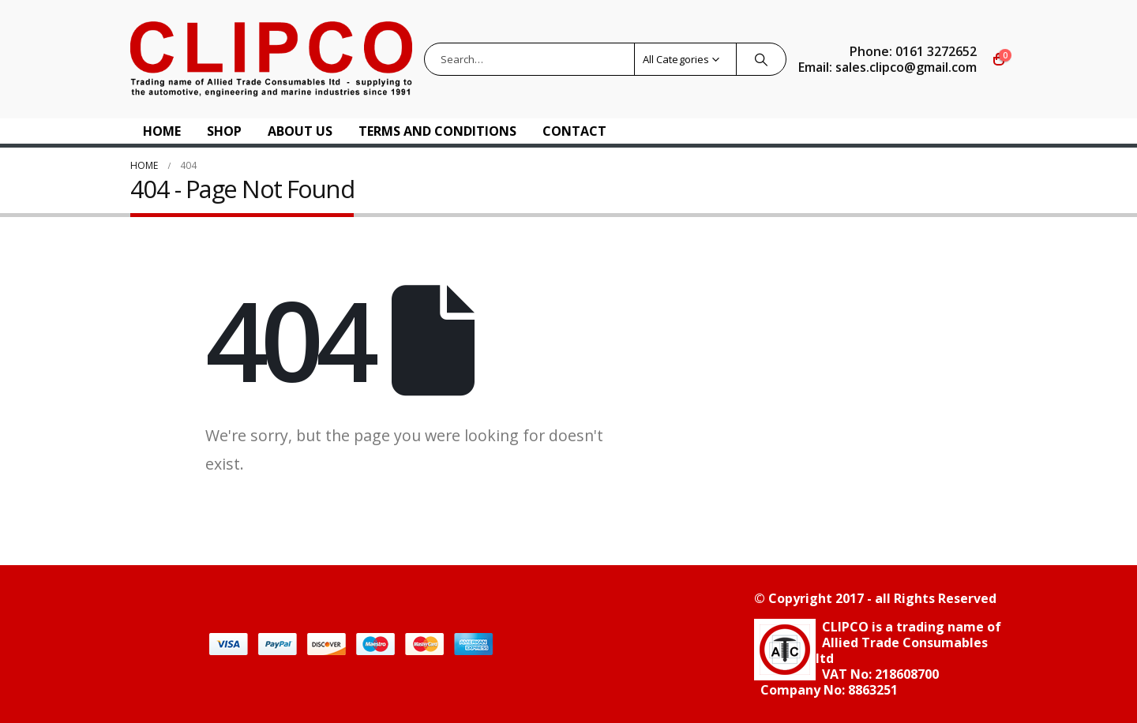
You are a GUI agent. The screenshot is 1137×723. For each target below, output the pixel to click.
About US (300, 131)
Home (162, 131)
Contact (574, 131)
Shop (224, 131)
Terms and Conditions (437, 131)
